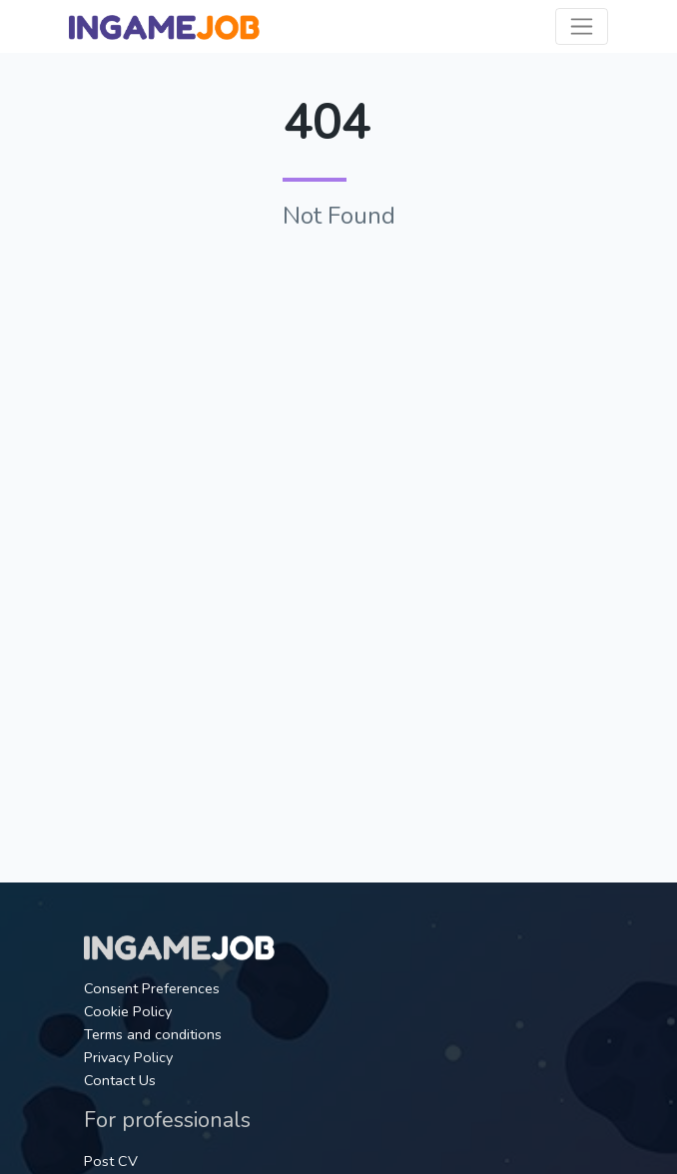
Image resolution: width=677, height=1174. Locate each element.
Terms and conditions (153, 1034)
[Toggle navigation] (581, 26)
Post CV (111, 1161)
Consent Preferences (152, 988)
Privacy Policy (128, 1057)
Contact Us (120, 1080)
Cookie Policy (128, 1011)
